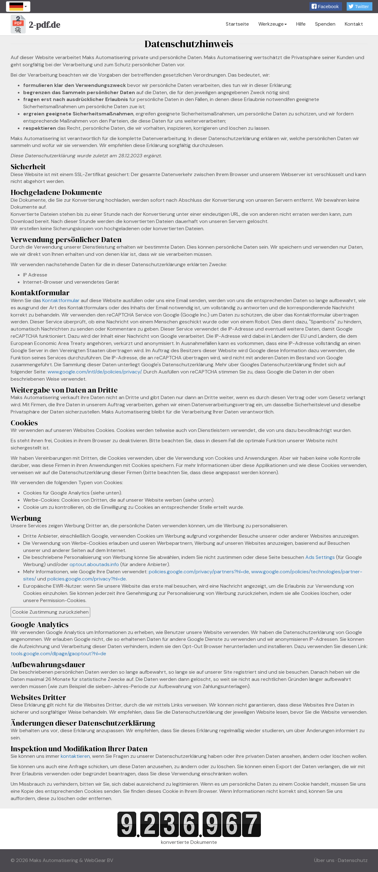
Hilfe (301, 24)
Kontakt (354, 24)
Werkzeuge (272, 24)
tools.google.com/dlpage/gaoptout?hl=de (58, 653)
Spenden (325, 24)
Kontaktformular (61, 300)
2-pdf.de (35, 25)
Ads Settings (320, 557)
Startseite (237, 24)
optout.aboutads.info (94, 564)
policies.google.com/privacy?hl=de (86, 578)
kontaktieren (75, 756)
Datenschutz (353, 860)
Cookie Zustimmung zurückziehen (50, 612)
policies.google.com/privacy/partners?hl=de (199, 571)
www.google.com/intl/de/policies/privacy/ (94, 371)
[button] (325, 6)
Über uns (324, 860)
